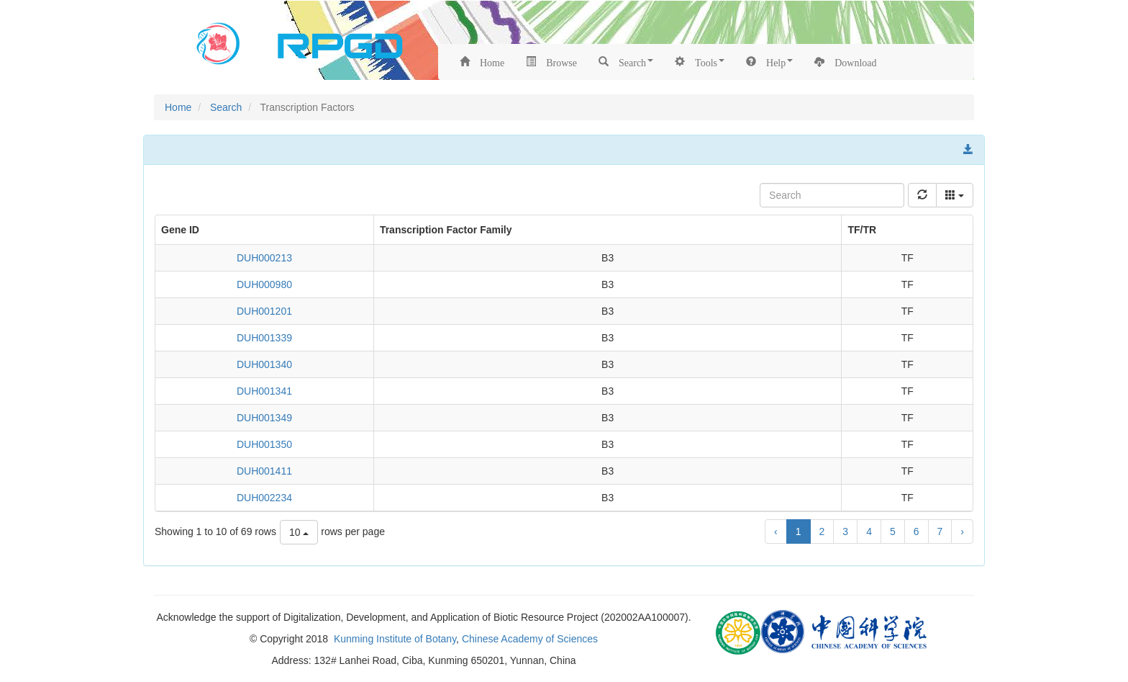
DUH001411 (264, 471)
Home (178, 107)
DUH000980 (264, 284)
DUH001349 (264, 417)
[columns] (954, 195)
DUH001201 (264, 311)
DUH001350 (264, 444)
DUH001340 (264, 364)
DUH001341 (264, 391)
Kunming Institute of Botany (395, 639)
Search (226, 107)
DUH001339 (264, 338)
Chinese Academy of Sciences (530, 639)
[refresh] (922, 195)
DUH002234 (264, 497)
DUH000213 (264, 258)
